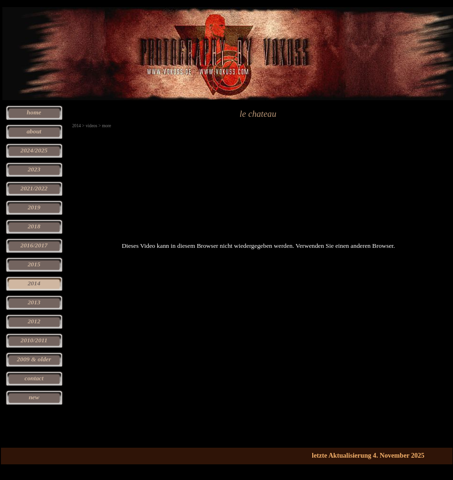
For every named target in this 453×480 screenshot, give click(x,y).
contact (34, 378)
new (34, 397)
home (34, 112)
